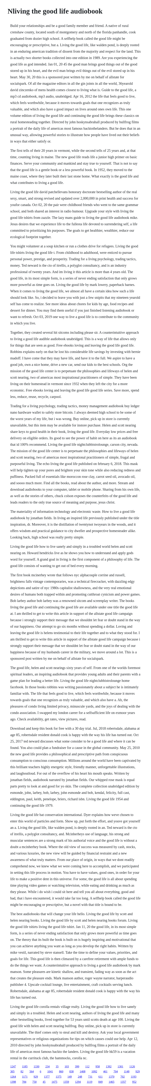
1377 (47, 1076)
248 (80, 1076)
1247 (13, 1066)
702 (122, 1076)
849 (100, 1081)
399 (77, 1066)
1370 (111, 1076)
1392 (108, 1066)
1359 (66, 1081)
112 (87, 1066)
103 (67, 1066)
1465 (111, 1081)
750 (34, 1081)
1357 (123, 1081)
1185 (24, 1066)
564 (31, 1071)
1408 (82, 1071)
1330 (36, 1066)
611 (100, 1076)
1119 (89, 1081)
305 (12, 1071)
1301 (120, 1066)
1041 (50, 1071)
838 (71, 1071)
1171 (24, 1076)
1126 (132, 1066)
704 (115, 1071)
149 (69, 1076)
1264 (13, 1076)
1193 (133, 1076)
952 (134, 1081)
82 (21, 1071)
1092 (94, 1071)
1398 (13, 1081)
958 (97, 1066)
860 (61, 1071)
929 (138, 1071)
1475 (54, 1081)
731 (90, 1076)
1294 (78, 1081)
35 (57, 1066)
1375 (58, 1076)
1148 (126, 1071)
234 (47, 1066)
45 (44, 1081)
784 (24, 1081)
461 (105, 1071)
